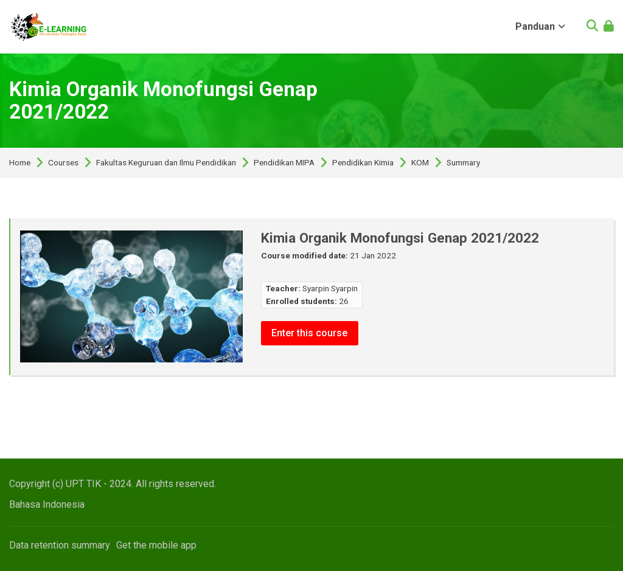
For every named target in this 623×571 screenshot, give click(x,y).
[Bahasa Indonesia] (47, 504)
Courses (63, 163)
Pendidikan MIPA (284, 163)
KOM (420, 163)
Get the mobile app (156, 545)
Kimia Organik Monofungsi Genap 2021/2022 (163, 100)
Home (19, 163)
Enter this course (310, 332)
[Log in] (609, 27)
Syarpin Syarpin (330, 288)
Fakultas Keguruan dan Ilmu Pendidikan (166, 163)
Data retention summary (59, 545)
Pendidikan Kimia (363, 163)
